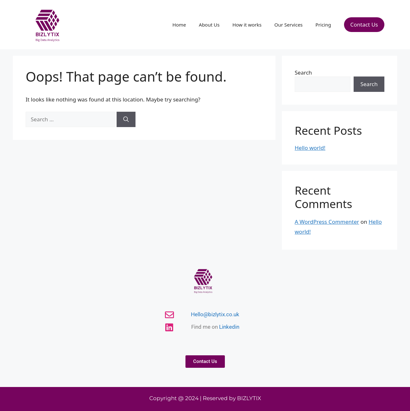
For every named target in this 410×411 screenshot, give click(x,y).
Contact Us (364, 24)
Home (179, 24)
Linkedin (229, 327)
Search (303, 72)
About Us (209, 24)
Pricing (323, 24)
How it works (246, 24)
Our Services (288, 24)
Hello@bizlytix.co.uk (215, 314)
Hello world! (310, 147)
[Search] (126, 119)
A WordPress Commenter (327, 221)
